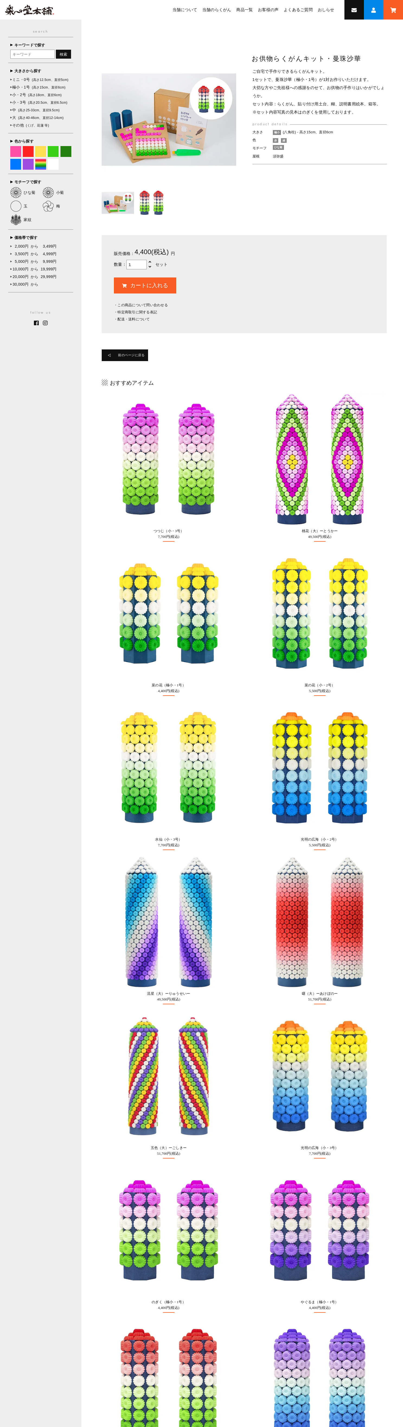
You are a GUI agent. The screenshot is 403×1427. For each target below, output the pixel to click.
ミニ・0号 (40, 79)
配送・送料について (133, 319)
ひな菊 (23, 192)
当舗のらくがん (216, 10)
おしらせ (326, 10)
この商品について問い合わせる (142, 305)
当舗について (184, 10)
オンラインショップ (183, 1114)
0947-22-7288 (81, 1232)
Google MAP (329, 1189)
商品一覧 (244, 10)
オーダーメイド (179, 1167)
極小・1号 (39, 87)
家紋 (20, 219)
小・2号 (37, 95)
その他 (30, 125)
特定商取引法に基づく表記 (225, 1377)
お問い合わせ (178, 1224)
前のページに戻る (136, 356)
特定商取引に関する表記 (137, 312)
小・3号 (40, 102)
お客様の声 (268, 10)
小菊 (53, 192)
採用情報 (259, 1240)
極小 (277, 132)
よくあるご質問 (298, 10)
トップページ (125, 1365)
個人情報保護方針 (269, 1377)
